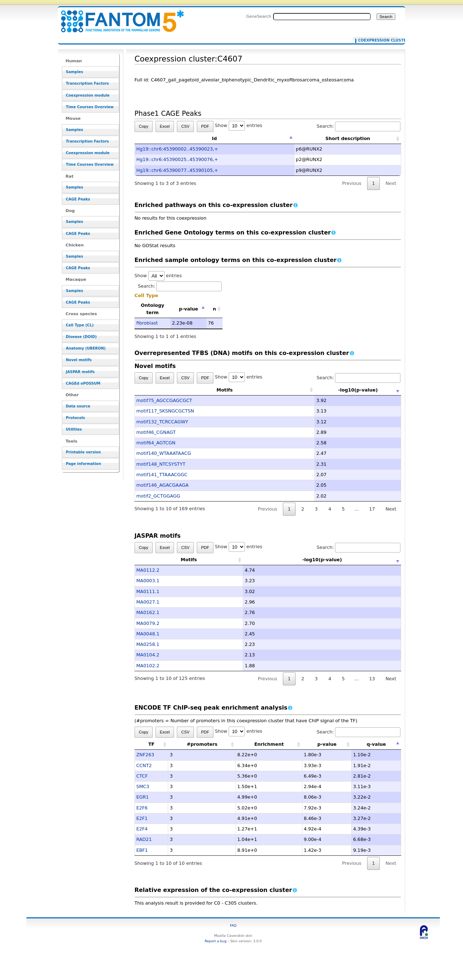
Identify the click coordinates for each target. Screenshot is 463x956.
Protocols (75, 418)
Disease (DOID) (81, 337)
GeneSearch (258, 16)
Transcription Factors (87, 83)
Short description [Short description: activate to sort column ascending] (347, 138)
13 (372, 678)
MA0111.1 (148, 591)
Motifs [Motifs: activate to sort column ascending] (189, 390)
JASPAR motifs (80, 372)
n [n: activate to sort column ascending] (214, 309)
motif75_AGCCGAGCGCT (164, 400)
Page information (83, 464)
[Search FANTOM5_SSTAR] (322, 16)
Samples (74, 72)
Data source (78, 406)
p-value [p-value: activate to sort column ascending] (326, 744)
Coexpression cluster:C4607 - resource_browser (118, 17)
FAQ (233, 925)
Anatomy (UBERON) (86, 348)
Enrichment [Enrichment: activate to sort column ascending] (269, 744)
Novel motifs (79, 360)
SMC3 (142, 786)
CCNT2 (144, 765)
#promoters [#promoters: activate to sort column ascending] (202, 744)
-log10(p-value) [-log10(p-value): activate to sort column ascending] (322, 390)
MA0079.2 (148, 623)
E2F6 (142, 808)
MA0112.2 (148, 570)
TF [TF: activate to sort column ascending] (151, 744)
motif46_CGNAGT (156, 432)
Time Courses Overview (90, 107)
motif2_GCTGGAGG (158, 496)
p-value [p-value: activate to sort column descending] (188, 309)
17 (372, 509)
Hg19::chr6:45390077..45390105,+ (177, 170)
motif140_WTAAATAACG (163, 453)
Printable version (83, 452)
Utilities (74, 429)
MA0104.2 (148, 654)
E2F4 (142, 829)
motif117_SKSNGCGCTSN (165, 411)
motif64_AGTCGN (155, 442)
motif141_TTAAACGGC (162, 474)
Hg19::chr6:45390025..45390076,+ (177, 159)
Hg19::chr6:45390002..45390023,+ (177, 149)
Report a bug (215, 941)
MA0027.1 (148, 602)
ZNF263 (145, 754)
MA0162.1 (148, 612)
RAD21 (144, 839)
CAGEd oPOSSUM (83, 383)
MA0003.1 (148, 580)
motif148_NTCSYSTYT (161, 464)
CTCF (142, 776)
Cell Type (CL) (80, 325)
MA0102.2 (148, 665)
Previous (352, 183)
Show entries (238, 125)
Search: (358, 126)
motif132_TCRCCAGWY (162, 421)
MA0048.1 (148, 633)
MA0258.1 (148, 644)
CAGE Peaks (78, 199)
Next (391, 183)
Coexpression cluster (377, 40)
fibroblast (147, 323)
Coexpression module (88, 95)
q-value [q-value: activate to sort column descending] (376, 744)
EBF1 (142, 850)
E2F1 (142, 818)
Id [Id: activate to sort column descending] (214, 138)
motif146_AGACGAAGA (162, 485)
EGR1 (142, 797)
